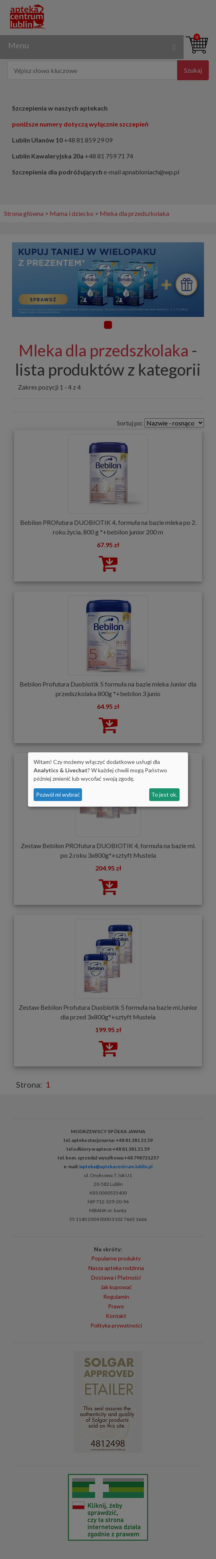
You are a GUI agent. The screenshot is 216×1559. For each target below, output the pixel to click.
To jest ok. (164, 794)
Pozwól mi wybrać (58, 794)
